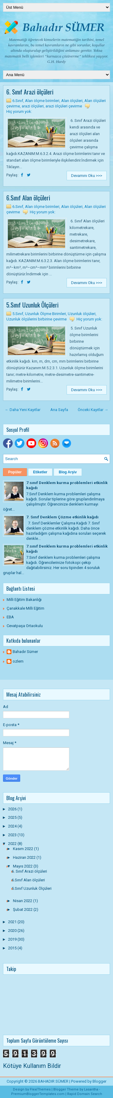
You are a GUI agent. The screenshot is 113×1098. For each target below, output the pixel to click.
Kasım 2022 (23, 848)
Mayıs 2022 (23, 866)
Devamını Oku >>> (86, 175)
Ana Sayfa (59, 409)
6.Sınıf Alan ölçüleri (28, 197)
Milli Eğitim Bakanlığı (24, 599)
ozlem (18, 661)
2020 (12, 930)
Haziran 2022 (24, 857)
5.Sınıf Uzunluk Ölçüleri (32, 305)
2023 (12, 835)
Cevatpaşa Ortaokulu (25, 625)
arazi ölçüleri (33, 106)
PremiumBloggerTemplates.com (37, 1094)
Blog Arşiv (68, 472)
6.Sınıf (17, 100)
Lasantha (91, 1089)
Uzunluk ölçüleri (82, 313)
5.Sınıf (17, 313)
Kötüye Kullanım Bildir (32, 1065)
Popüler (15, 472)
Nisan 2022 (23, 901)
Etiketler (40, 472)
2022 (12, 843)
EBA (10, 617)
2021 (12, 922)
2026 (12, 809)
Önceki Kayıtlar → (93, 409)
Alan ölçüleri (72, 100)
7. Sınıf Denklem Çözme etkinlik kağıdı (62, 517)
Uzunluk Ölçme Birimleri (45, 313)
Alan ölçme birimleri (42, 100)
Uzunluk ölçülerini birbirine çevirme (36, 319)
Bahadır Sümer (25, 651)
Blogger (99, 1081)
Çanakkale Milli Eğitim (25, 608)
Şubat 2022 (23, 909)
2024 (12, 826)
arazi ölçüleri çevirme (64, 106)
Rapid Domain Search (84, 1094)
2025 (12, 817)
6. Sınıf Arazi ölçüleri (29, 91)
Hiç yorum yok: (19, 111)
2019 (12, 939)
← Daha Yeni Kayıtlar (22, 409)
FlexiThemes (40, 1089)
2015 (12, 948)
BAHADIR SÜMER (53, 1081)
